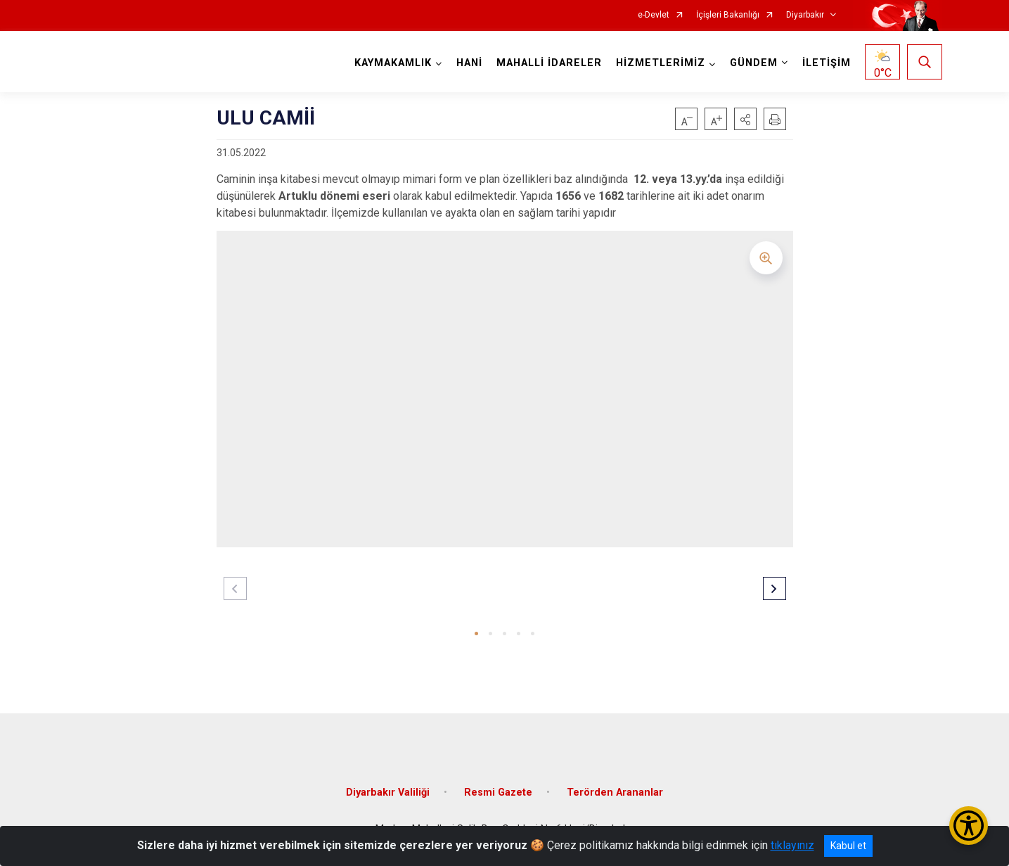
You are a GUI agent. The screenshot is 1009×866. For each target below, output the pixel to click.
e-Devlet (653, 15)
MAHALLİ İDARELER (549, 63)
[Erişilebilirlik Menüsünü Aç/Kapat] (968, 825)
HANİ (469, 63)
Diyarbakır (805, 15)
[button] (745, 119)
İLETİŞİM (826, 63)
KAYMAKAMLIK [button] (393, 63)
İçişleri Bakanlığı (727, 15)
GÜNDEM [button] (754, 63)
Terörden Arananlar (615, 792)
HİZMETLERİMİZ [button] (660, 63)
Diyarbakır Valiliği (388, 792)
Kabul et (848, 845)
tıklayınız (792, 845)
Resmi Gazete (498, 792)
